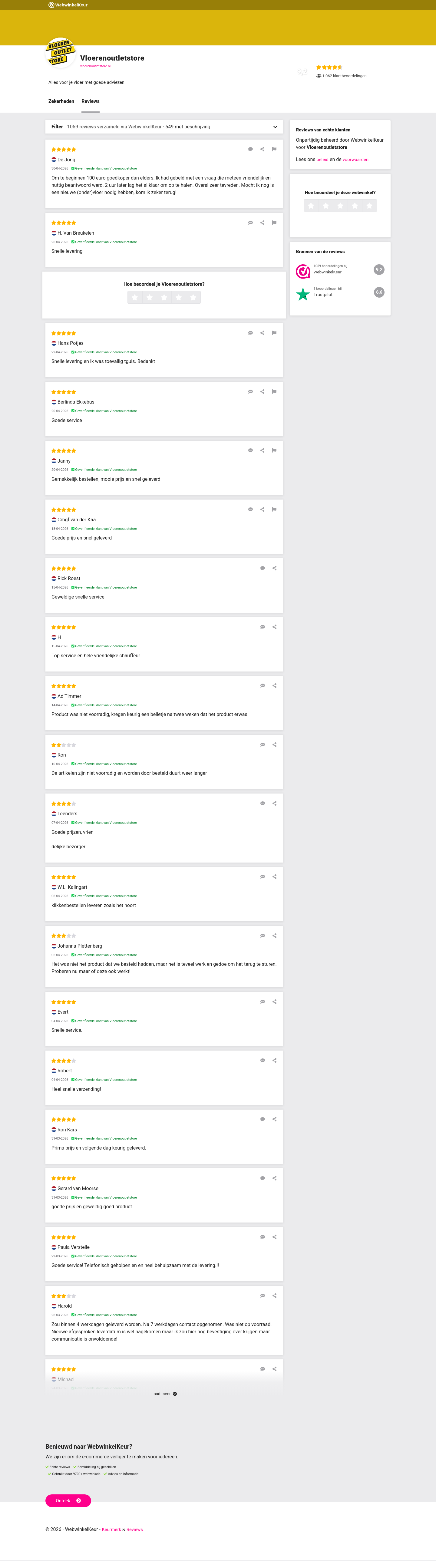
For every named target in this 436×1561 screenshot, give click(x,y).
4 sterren (185, 298)
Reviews (90, 102)
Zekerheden (61, 102)
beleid (322, 160)
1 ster (141, 298)
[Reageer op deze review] (255, 149)
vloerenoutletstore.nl (95, 66)
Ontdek (69, 1501)
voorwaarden (358, 160)
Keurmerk (112, 1530)
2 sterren (156, 298)
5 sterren (199, 298)
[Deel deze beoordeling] (264, 149)
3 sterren (170, 298)
